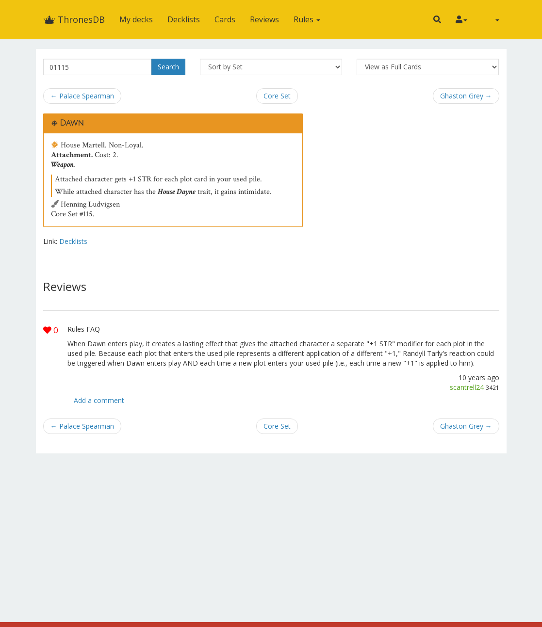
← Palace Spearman (82, 95)
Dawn (72, 123)
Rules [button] (307, 19)
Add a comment (99, 400)
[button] (437, 19)
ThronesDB (74, 19)
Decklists (183, 19)
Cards (224, 19)
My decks (136, 19)
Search (168, 66)
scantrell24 (467, 387)
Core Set (277, 95)
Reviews (264, 19)
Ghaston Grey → (466, 95)
